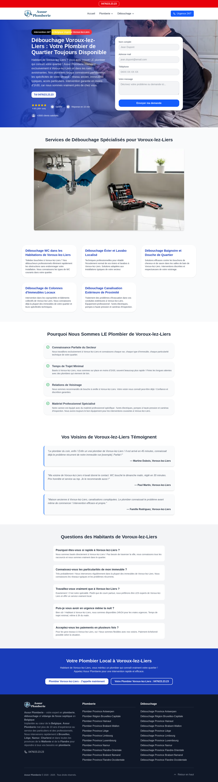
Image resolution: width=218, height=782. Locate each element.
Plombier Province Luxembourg (99, 740)
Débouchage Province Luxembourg (159, 740)
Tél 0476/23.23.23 (44, 94)
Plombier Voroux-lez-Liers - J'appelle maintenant (77, 681)
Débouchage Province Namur (156, 745)
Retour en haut (183, 774)
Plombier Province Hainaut (96, 721)
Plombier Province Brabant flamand (101, 755)
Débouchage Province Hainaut (156, 721)
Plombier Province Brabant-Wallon (100, 726)
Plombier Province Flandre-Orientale (102, 750)
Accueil (91, 13)
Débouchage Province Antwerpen (158, 711)
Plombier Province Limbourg (97, 735)
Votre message (126, 79)
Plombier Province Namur (96, 745)
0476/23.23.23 (109, 3)
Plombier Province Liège (95, 731)
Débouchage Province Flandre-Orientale (162, 750)
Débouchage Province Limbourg (157, 735)
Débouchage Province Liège (155, 731)
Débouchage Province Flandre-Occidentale (163, 760)
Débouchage (125, 13)
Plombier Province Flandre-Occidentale (103, 760)
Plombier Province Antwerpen (98, 711)
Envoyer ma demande (148, 103)
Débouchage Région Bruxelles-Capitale (161, 716)
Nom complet (125, 42)
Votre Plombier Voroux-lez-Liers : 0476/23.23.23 (142, 681)
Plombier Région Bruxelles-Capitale (101, 716)
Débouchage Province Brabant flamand (161, 755)
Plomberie (106, 13)
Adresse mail (125, 54)
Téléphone (124, 66)
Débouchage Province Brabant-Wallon (161, 726)
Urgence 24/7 (182, 13)
